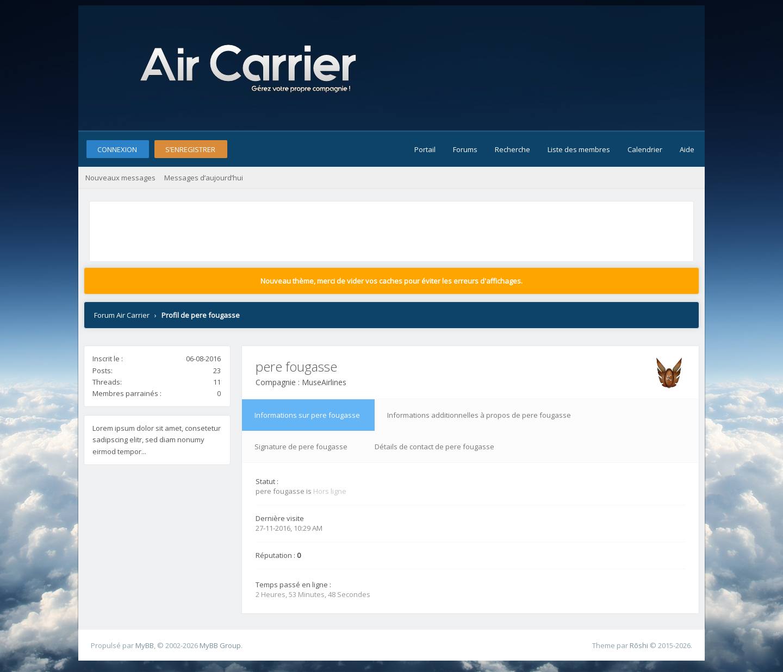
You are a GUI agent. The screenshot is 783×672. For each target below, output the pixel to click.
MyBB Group (220, 645)
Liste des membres (579, 149)
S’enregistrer (190, 149)
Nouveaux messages (120, 178)
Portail (425, 149)
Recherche (512, 149)
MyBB (144, 645)
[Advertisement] (290, 228)
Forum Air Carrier (122, 315)
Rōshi (639, 645)
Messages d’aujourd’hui (203, 178)
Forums (465, 149)
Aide (687, 149)
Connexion (117, 149)
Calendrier (644, 149)
